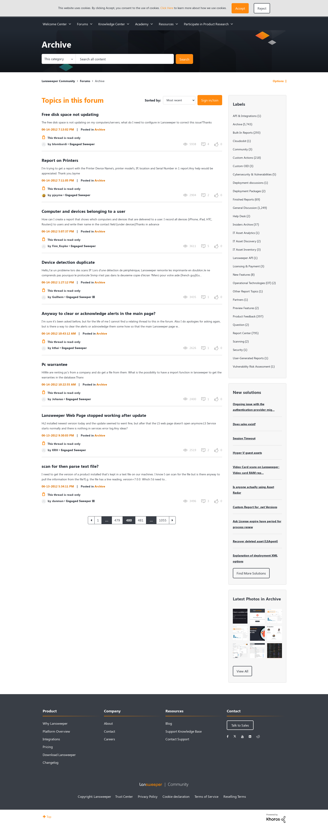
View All (242, 671)
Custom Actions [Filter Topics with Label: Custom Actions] (243, 158)
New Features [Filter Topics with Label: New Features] (241, 275)
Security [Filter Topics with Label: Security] (238, 350)
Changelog (50, 762)
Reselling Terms (234, 796)
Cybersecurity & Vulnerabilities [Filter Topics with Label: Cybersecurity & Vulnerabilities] (252, 174)
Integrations (51, 739)
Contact (109, 731)
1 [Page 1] (98, 520)
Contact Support (177, 739)
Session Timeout (244, 438)
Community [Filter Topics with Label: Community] (240, 149)
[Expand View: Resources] (177, 24)
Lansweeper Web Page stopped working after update (94, 415)
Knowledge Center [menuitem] (111, 24)
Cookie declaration (176, 796)
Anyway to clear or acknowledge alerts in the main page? (98, 313)
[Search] (125, 59)
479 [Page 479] (117, 520)
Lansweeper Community (58, 81)
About (108, 723)
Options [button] (278, 81)
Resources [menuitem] (166, 24)
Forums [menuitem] (82, 24)
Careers (109, 739)
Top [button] (49, 817)
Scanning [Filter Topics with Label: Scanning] (238, 341)
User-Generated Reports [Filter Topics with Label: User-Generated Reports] (248, 358)
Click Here (166, 8)
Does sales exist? (244, 424)
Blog (168, 723)
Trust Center (124, 796)
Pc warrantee (54, 364)
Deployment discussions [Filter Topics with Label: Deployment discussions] (248, 183)
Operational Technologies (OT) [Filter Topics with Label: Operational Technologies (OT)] (252, 283)
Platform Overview (56, 731)
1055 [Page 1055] (163, 520)
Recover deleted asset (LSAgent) (255, 541)
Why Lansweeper (55, 723)
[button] (240, 8)
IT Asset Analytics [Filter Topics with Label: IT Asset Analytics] (244, 233)
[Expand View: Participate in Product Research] (232, 24)
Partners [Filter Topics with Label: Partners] (238, 300)
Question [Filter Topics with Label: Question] (239, 325)
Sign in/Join (209, 100)
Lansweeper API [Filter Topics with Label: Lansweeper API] (243, 258)
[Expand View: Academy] (152, 24)
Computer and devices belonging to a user (83, 211)
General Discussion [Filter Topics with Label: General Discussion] (245, 208)
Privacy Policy (148, 796)
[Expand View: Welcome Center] (70, 24)
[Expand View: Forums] (91, 24)
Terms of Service (206, 796)
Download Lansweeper (59, 754)
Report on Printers (60, 160)
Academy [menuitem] (142, 24)
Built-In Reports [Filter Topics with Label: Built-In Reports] (243, 132)
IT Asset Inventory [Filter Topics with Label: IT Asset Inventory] (244, 249)
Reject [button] (262, 8)
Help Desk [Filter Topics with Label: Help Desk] (239, 216)
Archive (100, 129)
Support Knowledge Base (183, 731)
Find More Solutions (251, 573)
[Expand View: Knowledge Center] (128, 24)
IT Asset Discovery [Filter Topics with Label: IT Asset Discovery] (244, 241)
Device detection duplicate (68, 262)
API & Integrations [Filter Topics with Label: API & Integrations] (245, 116)
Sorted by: (153, 100)
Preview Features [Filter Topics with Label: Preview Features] (243, 308)
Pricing (48, 747)
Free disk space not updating (70, 114)
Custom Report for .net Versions (255, 507)
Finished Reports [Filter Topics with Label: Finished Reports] (243, 199)
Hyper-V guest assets (247, 453)
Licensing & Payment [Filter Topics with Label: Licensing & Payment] (246, 266)
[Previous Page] (91, 520)
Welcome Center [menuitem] (55, 24)
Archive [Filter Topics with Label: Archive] (237, 124)
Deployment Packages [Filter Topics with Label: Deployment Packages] (247, 191)
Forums (85, 81)
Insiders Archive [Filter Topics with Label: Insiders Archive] (243, 224)
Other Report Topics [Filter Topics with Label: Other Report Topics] (245, 291)
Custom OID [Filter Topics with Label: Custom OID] (241, 166)
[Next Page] (172, 520)
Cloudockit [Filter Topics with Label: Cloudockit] (239, 141)
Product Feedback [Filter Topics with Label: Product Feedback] (244, 316)
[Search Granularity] (59, 59)
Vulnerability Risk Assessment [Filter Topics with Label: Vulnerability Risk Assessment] (251, 366)
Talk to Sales (240, 725)
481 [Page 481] (141, 520)
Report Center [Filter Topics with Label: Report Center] (242, 333)
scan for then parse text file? (70, 466)
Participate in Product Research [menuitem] (206, 24)
